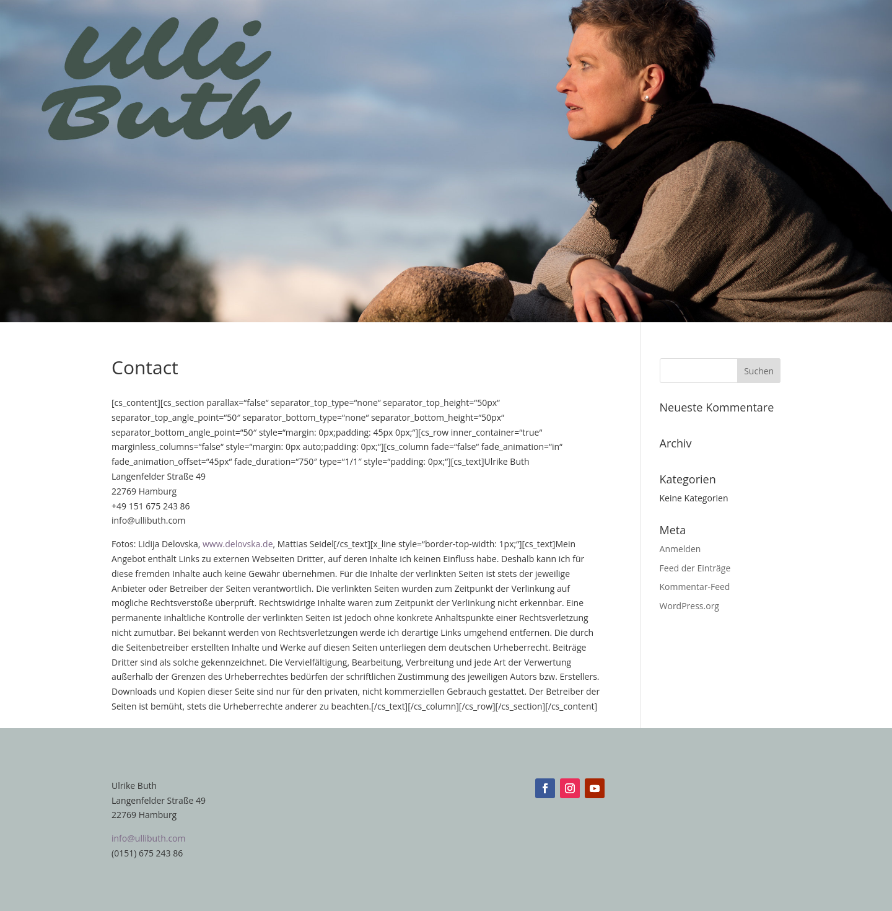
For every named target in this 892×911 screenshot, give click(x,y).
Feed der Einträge (695, 568)
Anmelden (680, 549)
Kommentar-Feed (695, 586)
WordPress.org (689, 606)
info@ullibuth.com (149, 838)
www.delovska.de (238, 544)
